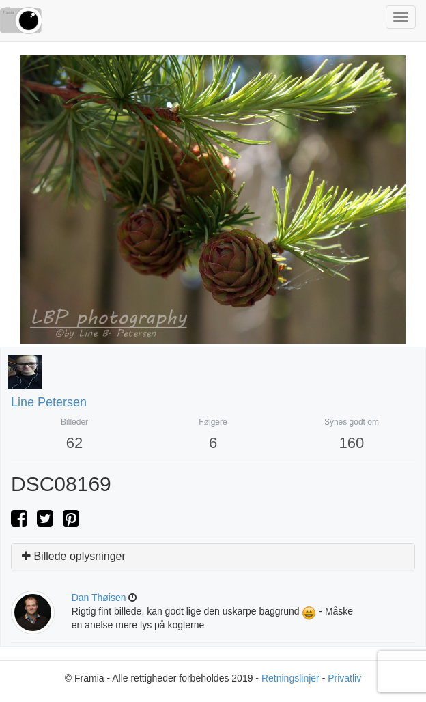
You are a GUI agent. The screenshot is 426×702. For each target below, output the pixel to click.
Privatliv (344, 678)
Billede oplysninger (74, 556)
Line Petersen (49, 402)
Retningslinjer (290, 678)
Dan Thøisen (99, 597)
